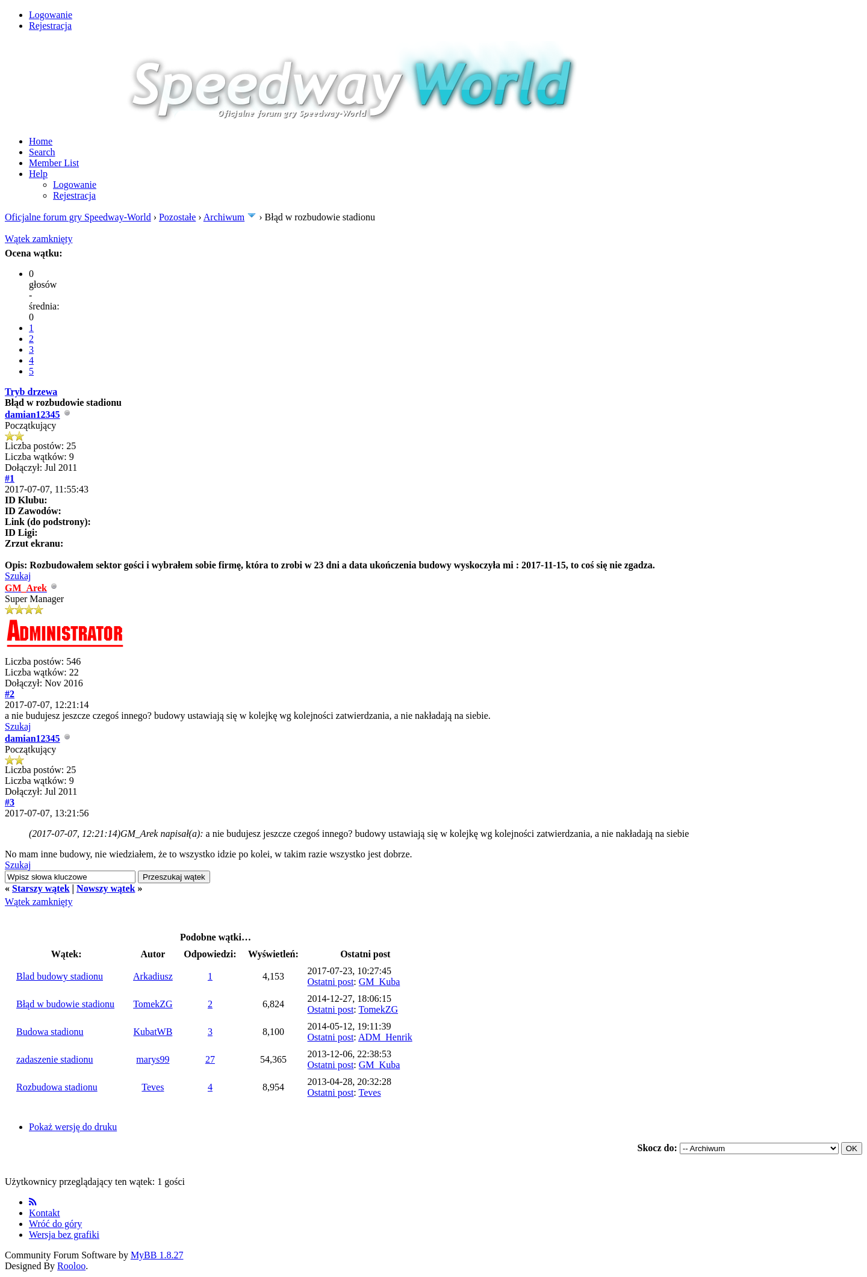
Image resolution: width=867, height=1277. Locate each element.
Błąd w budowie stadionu (65, 1004)
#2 (9, 694)
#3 (9, 802)
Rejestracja (50, 25)
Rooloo (71, 1266)
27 (210, 1059)
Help (38, 174)
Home (40, 141)
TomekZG (153, 1004)
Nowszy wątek (105, 888)
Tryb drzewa (31, 392)
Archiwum (224, 217)
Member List (54, 163)
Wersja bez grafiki (64, 1234)
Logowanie (50, 15)
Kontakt (44, 1213)
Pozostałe (177, 217)
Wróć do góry (55, 1224)
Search (42, 152)
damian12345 (32, 414)
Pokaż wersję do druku (73, 1127)
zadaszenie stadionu (54, 1059)
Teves (152, 1087)
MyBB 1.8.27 (157, 1255)
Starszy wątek (41, 888)
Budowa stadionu (50, 1032)
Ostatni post (330, 982)
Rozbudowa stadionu (57, 1087)
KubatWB (152, 1032)
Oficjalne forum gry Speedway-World (78, 217)
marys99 (152, 1059)
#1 (9, 478)
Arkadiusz (153, 976)
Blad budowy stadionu (59, 976)
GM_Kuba (379, 982)
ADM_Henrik (385, 1037)
